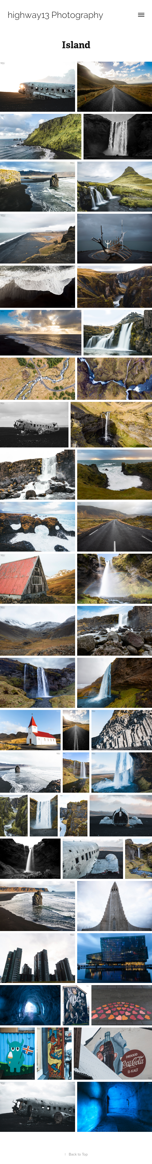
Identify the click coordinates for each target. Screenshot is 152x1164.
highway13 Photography (55, 15)
